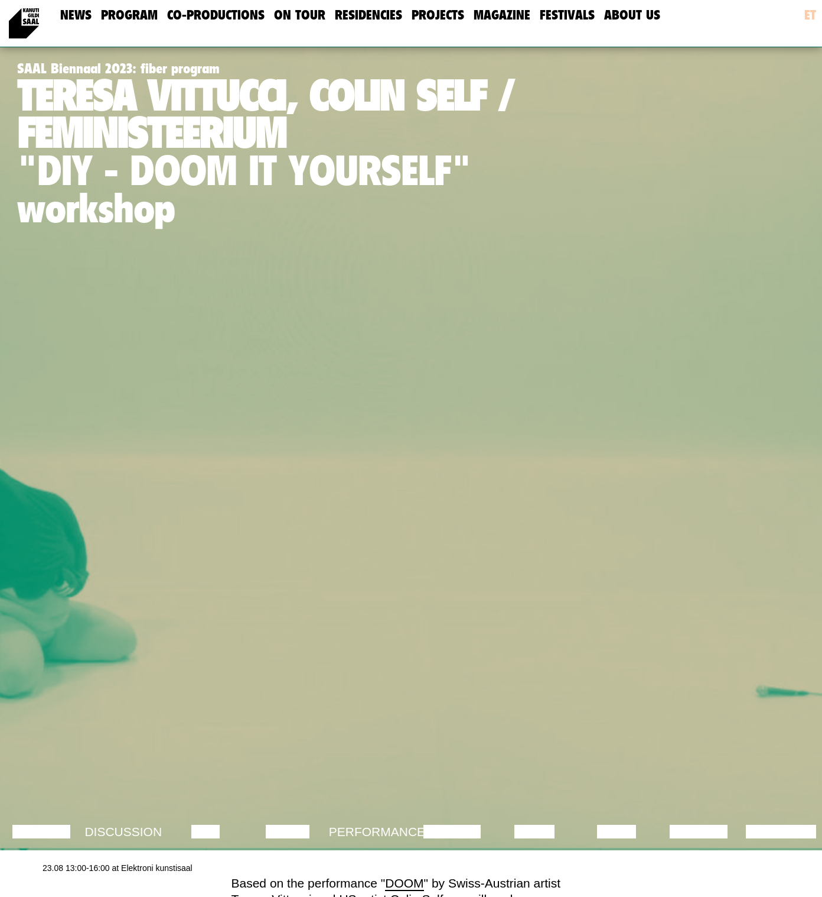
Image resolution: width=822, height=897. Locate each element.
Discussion (123, 831)
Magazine (502, 15)
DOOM (404, 883)
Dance (287, 831)
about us (632, 15)
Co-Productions (216, 15)
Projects (438, 15)
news (76, 15)
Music (534, 831)
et (810, 15)
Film (205, 831)
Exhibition (781, 831)
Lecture (41, 831)
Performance (377, 831)
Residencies (368, 15)
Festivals (567, 15)
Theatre (451, 831)
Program (129, 15)
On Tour (299, 15)
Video (616, 831)
